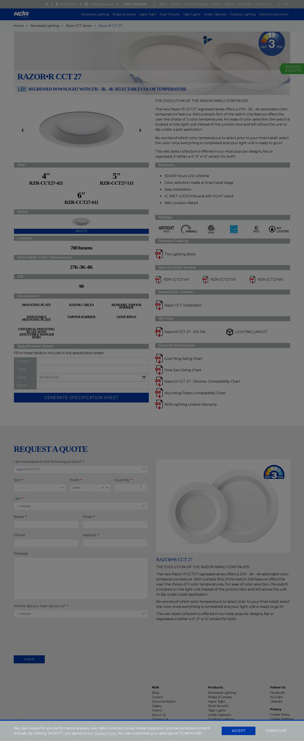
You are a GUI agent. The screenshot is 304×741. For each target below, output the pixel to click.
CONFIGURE (276, 731)
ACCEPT (239, 731)
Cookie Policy (105, 733)
